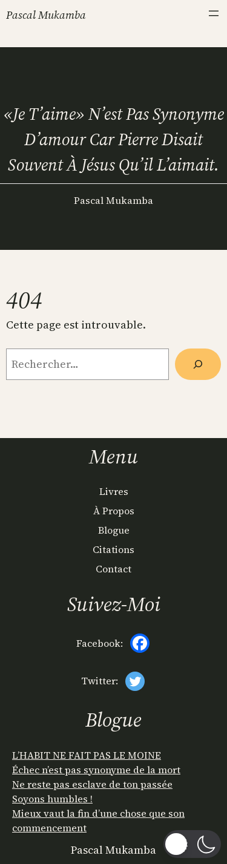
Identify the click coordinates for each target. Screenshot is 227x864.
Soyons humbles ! (52, 798)
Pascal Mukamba (46, 14)
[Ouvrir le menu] (213, 13)
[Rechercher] (198, 364)
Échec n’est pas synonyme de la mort (96, 769)
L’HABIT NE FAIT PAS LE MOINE (86, 755)
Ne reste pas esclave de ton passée (92, 784)
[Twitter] (135, 681)
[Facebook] (140, 643)
